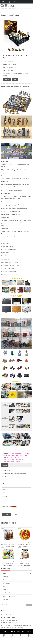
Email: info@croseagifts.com (10, 2)
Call (12, 636)
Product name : (7, 470)
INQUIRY (7, 79)
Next (28, 33)
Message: (4, 496)
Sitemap (29, 631)
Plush (4, 589)
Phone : (4, 483)
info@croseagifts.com (12, 620)
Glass (4, 586)
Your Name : (6, 477)
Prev (5, 33)
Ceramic (5, 580)
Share (4, 636)
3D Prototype (6, 583)
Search (29, 605)
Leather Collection (8, 593)
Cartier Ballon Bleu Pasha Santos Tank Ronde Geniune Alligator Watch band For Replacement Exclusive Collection (15, 459)
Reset (15, 514)
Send (6, 514)
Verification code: (7, 506)
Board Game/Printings (9, 596)
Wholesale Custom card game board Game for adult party (24, 563)
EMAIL (15, 79)
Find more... (6, 599)
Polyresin (5, 576)
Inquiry (21, 636)
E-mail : (4, 489)
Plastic (5, 573)
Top (29, 636)
